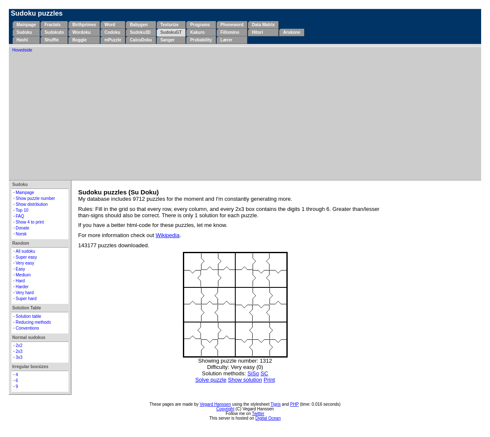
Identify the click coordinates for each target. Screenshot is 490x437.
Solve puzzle (210, 380)
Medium (23, 275)
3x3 (19, 357)
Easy (20, 269)
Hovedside (22, 50)
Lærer (226, 40)
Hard (20, 281)
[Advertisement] (245, 116)
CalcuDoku (141, 40)
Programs (200, 24)
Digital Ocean (267, 418)
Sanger (168, 40)
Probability (201, 40)
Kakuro (197, 32)
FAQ (20, 216)
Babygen (138, 24)
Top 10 (22, 210)
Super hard (26, 298)
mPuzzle (112, 40)
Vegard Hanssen (215, 404)
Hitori (257, 32)
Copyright (225, 409)
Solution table (28, 316)
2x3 (19, 351)
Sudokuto (54, 32)
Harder (22, 286)
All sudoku (25, 251)
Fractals (52, 24)
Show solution (245, 380)
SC (264, 373)
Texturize (170, 24)
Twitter (258, 413)
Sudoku (24, 32)
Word (109, 24)
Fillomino (229, 32)
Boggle (79, 40)
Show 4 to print (30, 222)
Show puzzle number (35, 198)
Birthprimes (84, 24)
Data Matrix (263, 24)
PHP (294, 404)
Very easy (25, 263)
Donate (22, 228)
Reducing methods (33, 322)
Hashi (22, 40)
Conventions (27, 328)
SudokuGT (171, 32)
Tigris (276, 404)
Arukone (291, 32)
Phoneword (231, 24)
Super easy (26, 257)
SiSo (253, 373)
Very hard (25, 292)
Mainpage (26, 24)
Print (269, 380)
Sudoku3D (140, 32)
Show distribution (32, 204)
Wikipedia (168, 235)
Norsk (21, 234)
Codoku (112, 32)
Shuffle (51, 40)
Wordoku (81, 32)
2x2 (19, 345)
